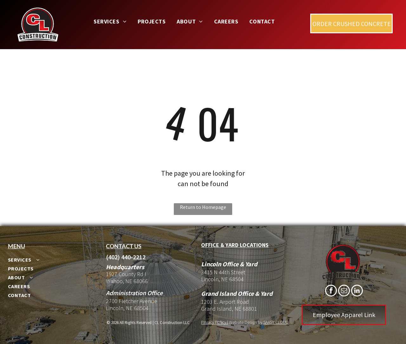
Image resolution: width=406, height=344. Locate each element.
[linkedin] (357, 291)
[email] (344, 291)
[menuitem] (112, 21)
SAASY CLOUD (276, 322)
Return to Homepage (203, 207)
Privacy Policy (213, 322)
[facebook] (331, 291)
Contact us (123, 246)
